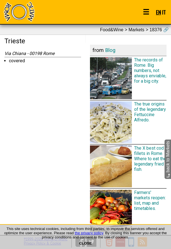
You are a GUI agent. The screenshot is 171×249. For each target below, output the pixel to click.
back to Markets (167, 159)
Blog (110, 50)
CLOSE (85, 243)
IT (164, 12)
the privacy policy (89, 233)
